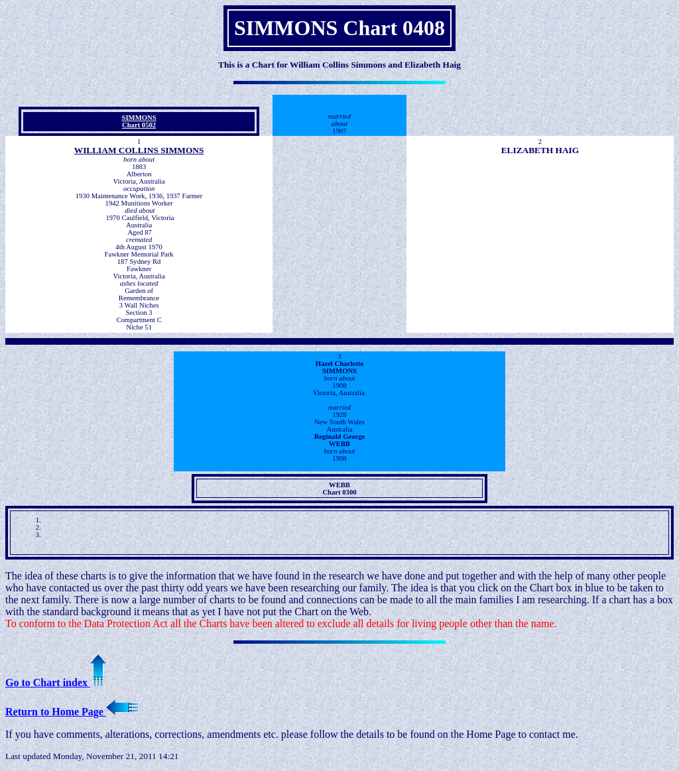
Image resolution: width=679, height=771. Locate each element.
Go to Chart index (55, 682)
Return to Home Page (71, 711)
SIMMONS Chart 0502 (139, 121)
